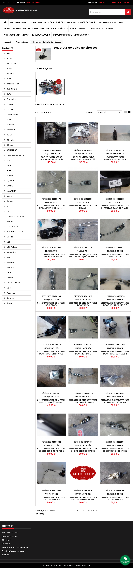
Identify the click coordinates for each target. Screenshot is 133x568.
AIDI (8, 53)
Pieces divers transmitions (50, 104)
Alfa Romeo (11, 63)
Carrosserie (77, 28)
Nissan (9, 277)
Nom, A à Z (109, 112)
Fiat (8, 160)
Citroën (9, 109)
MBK (8, 242)
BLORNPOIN (11, 89)
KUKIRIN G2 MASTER (15, 216)
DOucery (10, 145)
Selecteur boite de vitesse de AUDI (83, 206)
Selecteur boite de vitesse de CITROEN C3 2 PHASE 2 (51, 449)
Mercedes (11, 252)
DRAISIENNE (11, 150)
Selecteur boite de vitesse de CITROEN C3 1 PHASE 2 (51, 401)
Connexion (102, 2)
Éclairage (92, 28)
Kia (7, 211)
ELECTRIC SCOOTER (15, 155)
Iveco (9, 196)
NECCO (9, 272)
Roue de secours (41, 34)
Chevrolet (11, 99)
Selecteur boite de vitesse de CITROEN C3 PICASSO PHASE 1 (83, 451)
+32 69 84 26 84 (32, 2)
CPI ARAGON (12, 114)
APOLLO (10, 73)
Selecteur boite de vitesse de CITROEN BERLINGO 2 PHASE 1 (115, 305)
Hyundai (10, 180)
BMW (8, 94)
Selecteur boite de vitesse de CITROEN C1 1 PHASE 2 (51, 352)
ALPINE (9, 68)
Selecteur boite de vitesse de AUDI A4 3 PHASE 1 (51, 255)
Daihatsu (10, 129)
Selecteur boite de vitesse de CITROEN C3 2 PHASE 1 (83, 401)
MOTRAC (10, 267)
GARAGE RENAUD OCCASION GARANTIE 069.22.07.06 (36, 22)
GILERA (9, 170)
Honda (9, 175)
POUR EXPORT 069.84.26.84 (81, 22)
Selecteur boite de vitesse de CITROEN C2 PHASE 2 (115, 352)
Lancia (9, 221)
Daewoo (10, 124)
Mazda (9, 236)
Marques (7, 48)
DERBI (9, 134)
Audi (8, 78)
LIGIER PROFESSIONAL (15, 231)
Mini (8, 257)
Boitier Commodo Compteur (38, 28)
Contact (7, 2)
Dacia (9, 119)
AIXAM (9, 58)
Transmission (11, 28)
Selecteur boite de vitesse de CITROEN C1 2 (83, 352)
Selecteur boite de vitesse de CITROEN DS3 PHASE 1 (83, 498)
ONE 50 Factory (13, 282)
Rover (9, 303)
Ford (8, 165)
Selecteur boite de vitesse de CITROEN (115, 255)
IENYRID (9, 185)
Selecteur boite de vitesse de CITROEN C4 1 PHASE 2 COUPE (115, 451)
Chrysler (10, 104)
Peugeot (10, 293)
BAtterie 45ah (12, 83)
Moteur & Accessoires (110, 22)
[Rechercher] (110, 12)
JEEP (8, 206)
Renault (10, 298)
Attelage (107, 28)
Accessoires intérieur (16, 34)
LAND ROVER (12, 226)
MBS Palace (11, 247)
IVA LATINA (11, 191)
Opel (8, 287)
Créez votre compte (120, 2)
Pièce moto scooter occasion (70, 34)
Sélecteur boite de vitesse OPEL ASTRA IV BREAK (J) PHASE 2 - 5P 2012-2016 (51, 208)
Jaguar (9, 201)
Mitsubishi (11, 262)
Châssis (62, 28)
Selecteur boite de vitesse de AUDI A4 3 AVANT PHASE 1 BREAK (115, 208)
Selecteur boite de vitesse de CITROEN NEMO (115, 498)
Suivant (92, 510)
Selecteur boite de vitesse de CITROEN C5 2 (51, 498)
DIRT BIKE (10, 140)
